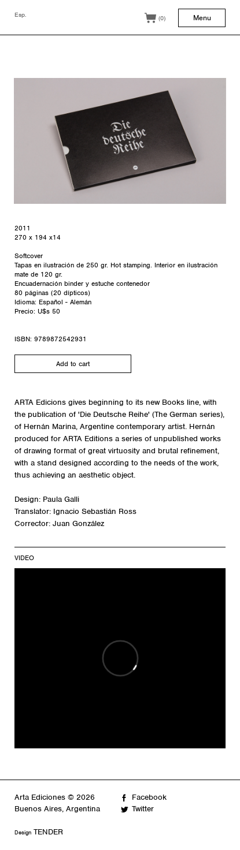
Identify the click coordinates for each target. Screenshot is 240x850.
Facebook (149, 797)
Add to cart (73, 363)
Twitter (143, 809)
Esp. (20, 14)
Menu (202, 18)
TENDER (48, 832)
